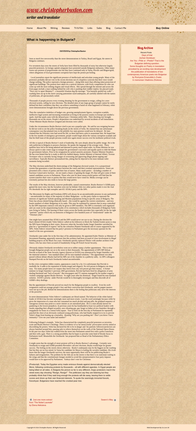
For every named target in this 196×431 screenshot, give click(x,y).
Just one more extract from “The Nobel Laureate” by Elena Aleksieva (41, 402)
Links (90, 28)
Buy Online (162, 28)
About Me (41, 28)
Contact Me (120, 28)
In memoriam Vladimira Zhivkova (147, 80)
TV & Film (78, 28)
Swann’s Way (107, 400)
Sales (99, 28)
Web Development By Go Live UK (158, 427)
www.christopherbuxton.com (59, 10)
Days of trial (147, 55)
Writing (54, 28)
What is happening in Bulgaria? (51, 39)
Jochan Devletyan (147, 58)
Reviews (66, 28)
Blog (108, 28)
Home (30, 28)
